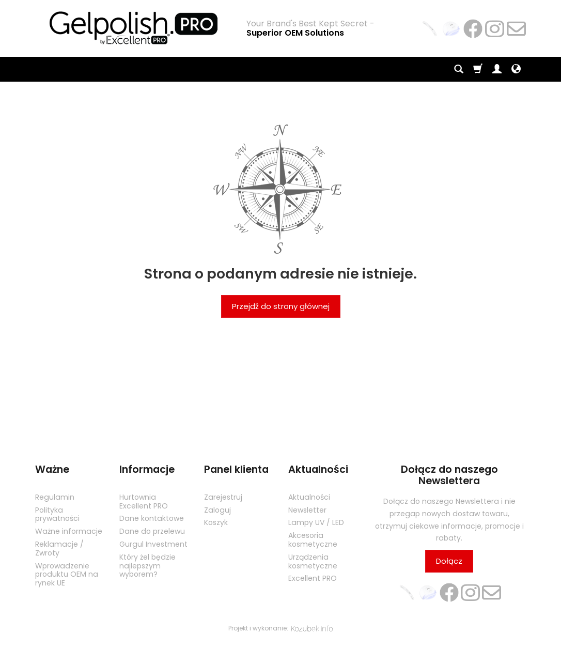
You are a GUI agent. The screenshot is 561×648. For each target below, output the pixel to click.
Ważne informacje (68, 531)
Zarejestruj (223, 497)
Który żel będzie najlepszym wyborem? (147, 566)
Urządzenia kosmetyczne (312, 561)
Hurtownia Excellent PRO (143, 501)
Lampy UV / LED (316, 522)
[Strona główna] (133, 27)
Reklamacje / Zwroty (59, 548)
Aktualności (309, 497)
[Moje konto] (497, 69)
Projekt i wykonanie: (280, 628)
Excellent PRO (312, 578)
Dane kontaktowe (151, 518)
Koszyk (216, 522)
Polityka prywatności (57, 513)
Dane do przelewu (152, 531)
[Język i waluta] (516, 69)
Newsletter (307, 509)
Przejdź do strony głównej (281, 306)
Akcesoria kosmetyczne (312, 539)
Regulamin (54, 497)
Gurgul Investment (153, 544)
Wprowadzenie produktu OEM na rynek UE (66, 574)
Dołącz (449, 561)
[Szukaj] (459, 69)
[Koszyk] (478, 69)
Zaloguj (217, 509)
